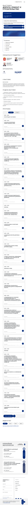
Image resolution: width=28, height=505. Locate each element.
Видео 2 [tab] (10, 423)
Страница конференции (8, 27)
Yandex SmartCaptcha (5, 498)
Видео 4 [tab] (21, 423)
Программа (7, 48)
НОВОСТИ (17, 483)
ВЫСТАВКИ (17, 481)
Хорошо (22, 502)
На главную (6, 25)
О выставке (7, 45)
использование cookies (7, 502)
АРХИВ (16, 488)
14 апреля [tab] (17, 112)
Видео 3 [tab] (15, 423)
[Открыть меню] (24, 2)
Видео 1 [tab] (5, 423)
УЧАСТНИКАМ (17, 485)
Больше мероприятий (20, 444)
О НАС (16, 490)
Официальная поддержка (9, 42)
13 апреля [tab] (11, 112)
